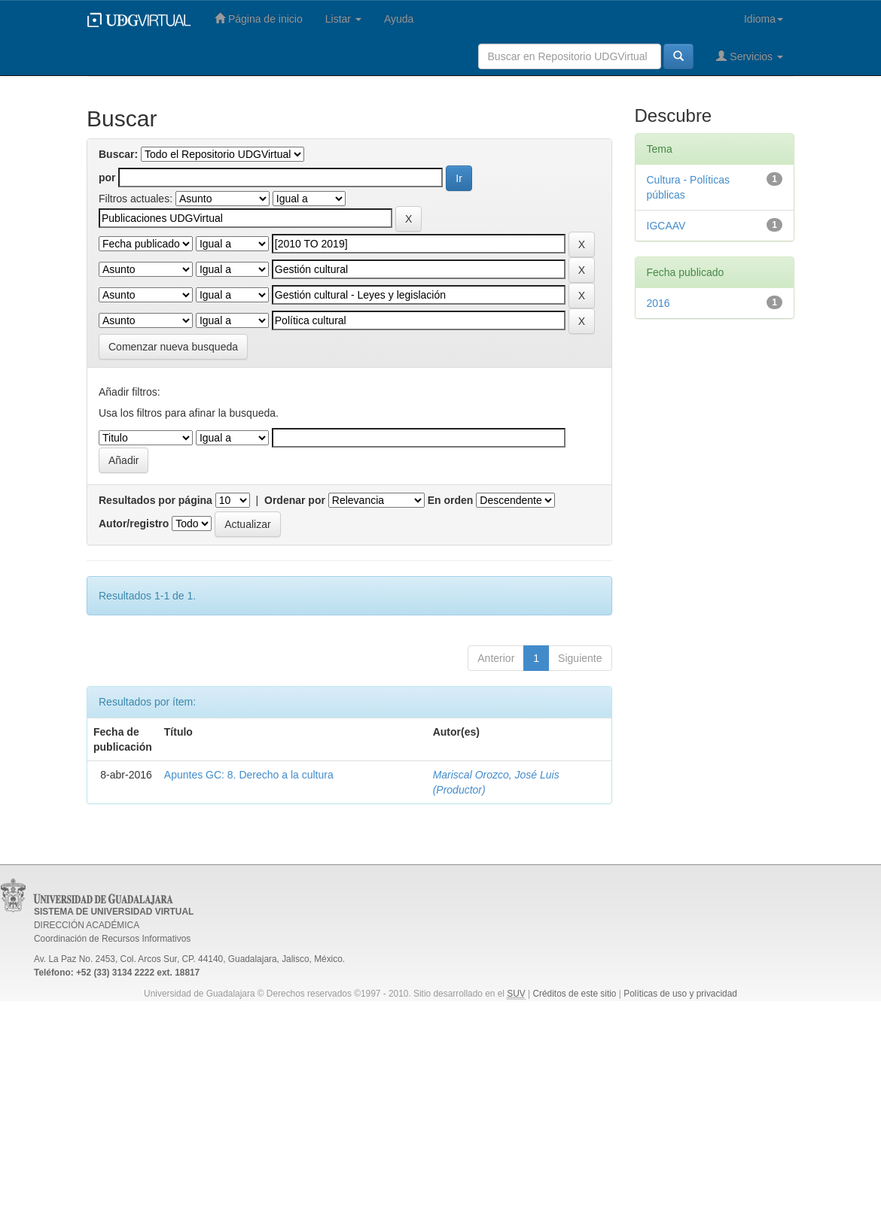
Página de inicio (259, 18)
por (107, 177)
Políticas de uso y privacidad (680, 993)
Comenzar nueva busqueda (173, 347)
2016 (658, 303)
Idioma (763, 19)
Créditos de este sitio (574, 993)
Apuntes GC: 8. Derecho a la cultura (249, 775)
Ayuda (398, 19)
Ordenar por (294, 500)
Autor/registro (134, 523)
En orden (451, 500)
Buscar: (118, 154)
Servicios (749, 56)
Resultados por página (155, 500)
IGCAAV (666, 226)
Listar (343, 19)
